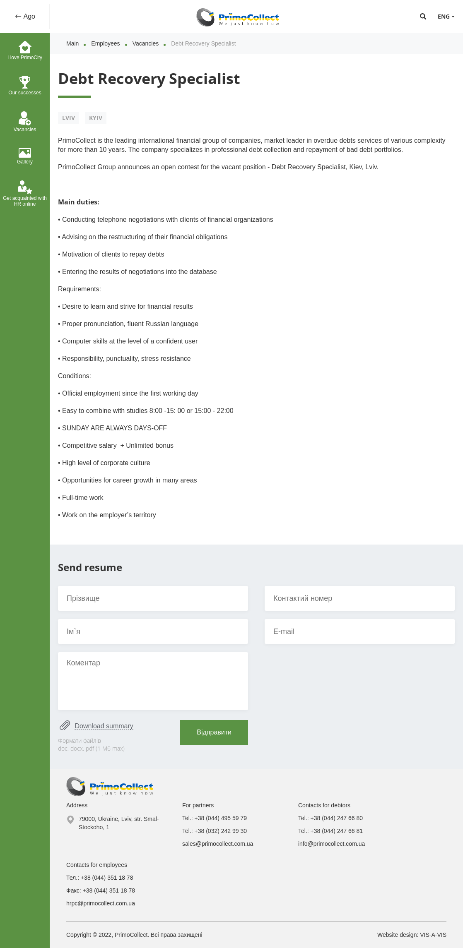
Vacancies (146, 43)
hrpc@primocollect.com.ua (100, 903)
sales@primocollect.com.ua (217, 843)
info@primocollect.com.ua (331, 843)
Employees (105, 43)
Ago (28, 16)
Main (72, 43)
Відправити (214, 732)
